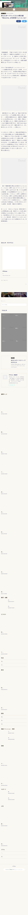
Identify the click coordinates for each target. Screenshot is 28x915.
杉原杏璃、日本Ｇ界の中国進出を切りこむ (12, 545)
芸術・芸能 (3, 13)
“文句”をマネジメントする (6, 896)
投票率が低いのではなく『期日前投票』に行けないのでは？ (14, 899)
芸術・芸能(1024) (4, 281)
